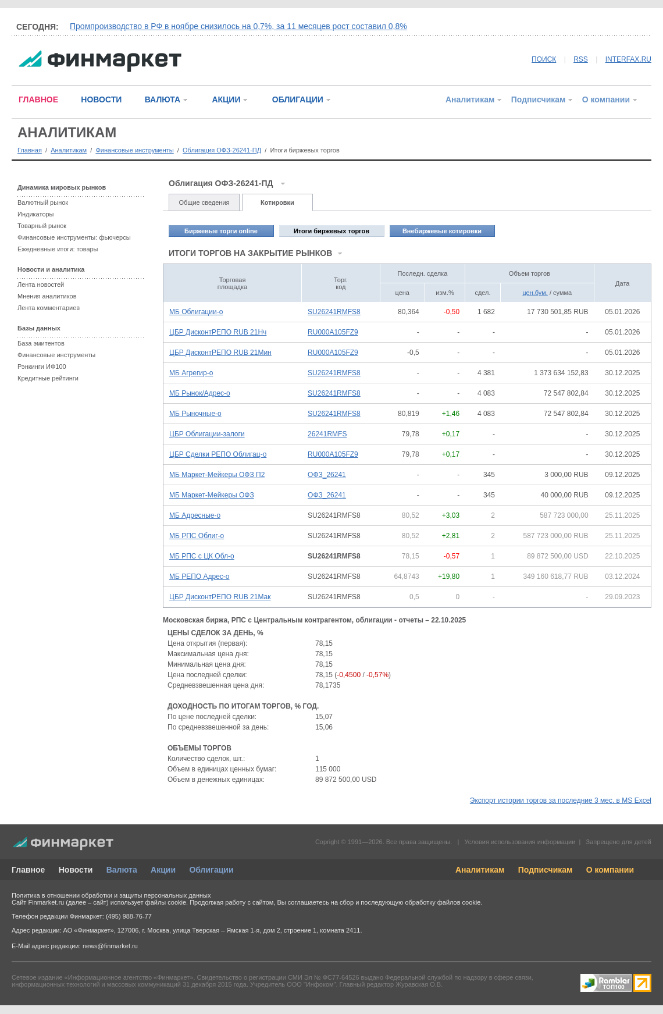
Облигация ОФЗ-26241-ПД (222, 150)
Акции (163, 869)
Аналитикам (469, 99)
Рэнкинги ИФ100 (41, 366)
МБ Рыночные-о (195, 414)
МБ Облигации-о (196, 312)
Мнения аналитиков (47, 296)
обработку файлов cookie (442, 902)
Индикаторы (35, 214)
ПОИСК (544, 59)
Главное (28, 869)
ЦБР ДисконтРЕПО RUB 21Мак (219, 597)
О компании (606, 99)
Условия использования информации (519, 841)
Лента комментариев (48, 307)
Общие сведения (204, 202)
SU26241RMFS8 (334, 312)
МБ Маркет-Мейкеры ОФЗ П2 (217, 475)
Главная (29, 150)
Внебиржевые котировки (442, 230)
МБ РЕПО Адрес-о (199, 576)
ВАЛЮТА (162, 99)
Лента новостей (40, 284)
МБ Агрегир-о (191, 373)
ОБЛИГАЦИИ (297, 99)
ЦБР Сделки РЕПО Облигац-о (217, 454)
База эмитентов (41, 343)
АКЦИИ (226, 99)
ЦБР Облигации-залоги (207, 434)
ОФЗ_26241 (327, 475)
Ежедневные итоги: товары (57, 249)
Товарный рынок (41, 225)
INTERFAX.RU (628, 59)
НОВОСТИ (101, 99)
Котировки (277, 202)
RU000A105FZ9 (333, 332)
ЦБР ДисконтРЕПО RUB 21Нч (217, 332)
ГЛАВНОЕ (38, 99)
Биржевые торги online (221, 230)
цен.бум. (534, 292)
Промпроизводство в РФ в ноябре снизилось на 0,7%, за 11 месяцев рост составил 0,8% (238, 26)
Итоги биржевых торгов (331, 230)
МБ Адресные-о (194, 515)
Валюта (121, 869)
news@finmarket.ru (110, 945)
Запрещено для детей (618, 841)
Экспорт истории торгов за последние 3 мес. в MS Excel (560, 800)
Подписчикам (538, 99)
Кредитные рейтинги (48, 378)
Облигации (211, 869)
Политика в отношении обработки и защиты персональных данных (111, 895)
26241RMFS (327, 434)
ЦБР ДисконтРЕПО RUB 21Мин (220, 352)
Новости (76, 869)
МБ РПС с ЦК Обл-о (201, 556)
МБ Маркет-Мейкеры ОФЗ (211, 495)
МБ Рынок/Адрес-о (199, 393)
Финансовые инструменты (134, 150)
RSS (580, 59)
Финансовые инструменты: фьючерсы (74, 237)
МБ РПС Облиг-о (196, 536)
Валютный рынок (42, 202)
